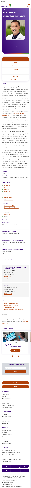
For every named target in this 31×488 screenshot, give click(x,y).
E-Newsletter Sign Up (7, 430)
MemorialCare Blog (6, 443)
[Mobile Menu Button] (28, 5)
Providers (6, 9)
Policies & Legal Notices (7, 482)
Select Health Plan (6, 461)
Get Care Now (5, 403)
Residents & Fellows (6, 419)
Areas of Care (15, 65)
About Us (5, 427)
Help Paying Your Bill (7, 407)
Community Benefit (7, 434)
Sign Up (15, 371)
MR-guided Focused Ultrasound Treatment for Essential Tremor (15, 345)
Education (15, 69)
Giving (3, 439)
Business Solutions (6, 423)
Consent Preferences (7, 484)
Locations (15, 72)
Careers (4, 436)
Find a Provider (5, 394)
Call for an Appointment (15, 46)
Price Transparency (6, 398)
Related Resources (15, 79)
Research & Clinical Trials (8, 405)
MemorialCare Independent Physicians (11, 459)
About (15, 62)
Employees (4, 414)
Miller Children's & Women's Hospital (11, 452)
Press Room (5, 441)
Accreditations (5, 432)
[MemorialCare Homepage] (6, 5)
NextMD (4, 401)
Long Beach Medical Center (8, 450)
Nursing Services (6, 421)
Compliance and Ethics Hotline (9, 480)
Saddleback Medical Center (8, 457)
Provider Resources (6, 416)
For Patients (5, 391)
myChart (4, 396)
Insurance (15, 76)
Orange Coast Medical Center (9, 454)
